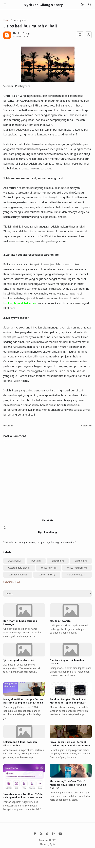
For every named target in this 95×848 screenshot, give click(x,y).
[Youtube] (60, 834)
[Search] (89, 4)
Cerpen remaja (75, 574)
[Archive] (47, 593)
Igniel (52, 844)
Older (8, 425)
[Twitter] (41, 834)
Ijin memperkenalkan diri (18, 660)
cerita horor (47, 567)
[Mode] (82, 5)
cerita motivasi (75, 567)
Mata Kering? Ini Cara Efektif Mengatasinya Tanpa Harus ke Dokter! (68, 785)
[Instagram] (53, 834)
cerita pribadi (16, 574)
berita (34, 560)
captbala (79, 560)
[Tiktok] (47, 834)
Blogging (56, 560)
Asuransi (13, 560)
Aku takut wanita (60, 620)
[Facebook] (34, 834)
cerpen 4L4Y (45, 574)
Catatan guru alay (17, 567)
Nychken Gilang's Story (43, 4)
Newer (86, 425)
